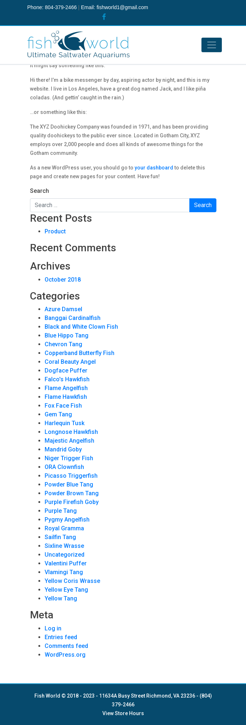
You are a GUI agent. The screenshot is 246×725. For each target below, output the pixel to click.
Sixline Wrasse (64, 545)
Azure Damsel (63, 309)
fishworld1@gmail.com (122, 7)
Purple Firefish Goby (72, 502)
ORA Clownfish (64, 466)
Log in (53, 628)
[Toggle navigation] (211, 45)
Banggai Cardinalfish (73, 317)
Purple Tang (61, 510)
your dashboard (154, 168)
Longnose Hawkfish (71, 431)
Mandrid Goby (63, 449)
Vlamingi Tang (64, 572)
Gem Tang (58, 414)
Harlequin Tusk (64, 423)
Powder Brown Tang (72, 493)
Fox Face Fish (63, 405)
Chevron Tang (63, 344)
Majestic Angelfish (69, 440)
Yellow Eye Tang (66, 589)
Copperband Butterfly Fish (79, 353)
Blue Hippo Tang (66, 335)
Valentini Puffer (66, 563)
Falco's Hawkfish (67, 379)
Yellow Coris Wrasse (72, 580)
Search (39, 190)
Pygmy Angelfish (67, 519)
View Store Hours (123, 713)
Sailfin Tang (60, 537)
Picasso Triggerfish (71, 475)
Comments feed (66, 645)
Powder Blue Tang (69, 484)
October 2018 (63, 279)
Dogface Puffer (66, 370)
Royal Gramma (64, 528)
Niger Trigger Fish (69, 458)
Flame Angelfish (66, 388)
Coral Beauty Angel (70, 361)
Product (55, 231)
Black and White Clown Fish (81, 326)
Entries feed (61, 637)
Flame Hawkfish (66, 396)
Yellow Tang (61, 598)
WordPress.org (65, 654)
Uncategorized (64, 554)
